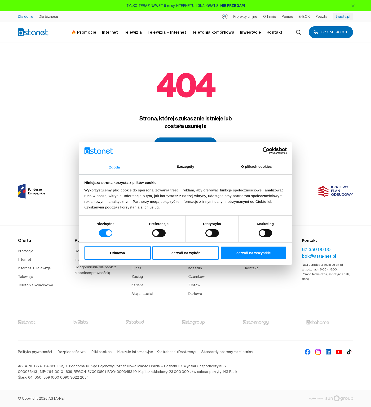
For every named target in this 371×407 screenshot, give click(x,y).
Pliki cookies (102, 352)
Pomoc (287, 16)
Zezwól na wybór (185, 253)
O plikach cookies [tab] (256, 166)
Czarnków (196, 276)
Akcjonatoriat (143, 294)
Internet (24, 259)
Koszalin (195, 268)
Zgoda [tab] (114, 167)
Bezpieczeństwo (72, 352)
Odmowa (117, 253)
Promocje (25, 251)
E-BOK (304, 16)
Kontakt (274, 32)
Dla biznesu (48, 16)
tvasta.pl (343, 16)
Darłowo (195, 294)
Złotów (194, 285)
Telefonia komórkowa (213, 32)
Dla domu (25, 16)
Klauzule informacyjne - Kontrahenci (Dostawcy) (156, 352)
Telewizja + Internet (166, 32)
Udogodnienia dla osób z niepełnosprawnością (95, 270)
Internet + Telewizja (34, 268)
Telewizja (25, 276)
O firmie (269, 16)
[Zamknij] (353, 5)
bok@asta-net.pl (319, 256)
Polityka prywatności (35, 352)
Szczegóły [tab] (185, 166)
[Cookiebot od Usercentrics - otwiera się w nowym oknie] (266, 150)
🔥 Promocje (83, 32)
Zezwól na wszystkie (253, 253)
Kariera (137, 285)
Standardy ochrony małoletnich (227, 352)
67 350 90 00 (330, 32)
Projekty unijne (245, 16)
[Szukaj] (298, 32)
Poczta (321, 16)
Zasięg (137, 276)
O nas (136, 268)
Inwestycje (250, 32)
